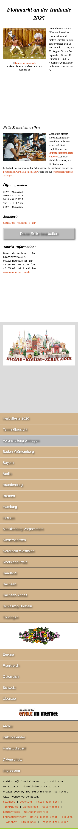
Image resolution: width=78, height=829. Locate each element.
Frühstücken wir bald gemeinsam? (20, 171)
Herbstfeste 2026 (16, 418)
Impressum (11, 770)
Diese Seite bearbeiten (39, 233)
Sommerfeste (11, 812)
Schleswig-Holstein (17, 606)
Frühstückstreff (14, 748)
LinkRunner (28, 822)
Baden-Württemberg (18, 452)
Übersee (9, 698)
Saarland (10, 573)
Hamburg (10, 507)
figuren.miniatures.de (25, 63)
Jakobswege (30, 807)
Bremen (9, 496)
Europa (8, 654)
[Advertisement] (39, 100)
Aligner (11, 822)
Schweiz (9, 688)
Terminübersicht (15, 429)
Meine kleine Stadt (44, 817)
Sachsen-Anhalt (15, 595)
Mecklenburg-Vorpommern (23, 529)
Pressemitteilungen (54, 822)
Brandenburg (13, 485)
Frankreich (11, 665)
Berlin (7, 474)
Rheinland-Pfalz (15, 562)
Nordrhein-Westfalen (18, 551)
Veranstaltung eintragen (21, 440)
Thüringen (10, 617)
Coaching (26, 802)
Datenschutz (12, 759)
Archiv (7, 726)
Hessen (9, 518)
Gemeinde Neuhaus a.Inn (19, 223)
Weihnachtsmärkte (36, 812)
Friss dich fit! (47, 802)
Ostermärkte (50, 807)
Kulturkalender (14, 737)
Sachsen (9, 584)
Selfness (9, 802)
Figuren (67, 817)
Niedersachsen (14, 540)
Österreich (11, 677)
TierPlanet (10, 807)
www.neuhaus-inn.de (16, 272)
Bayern (8, 463)
